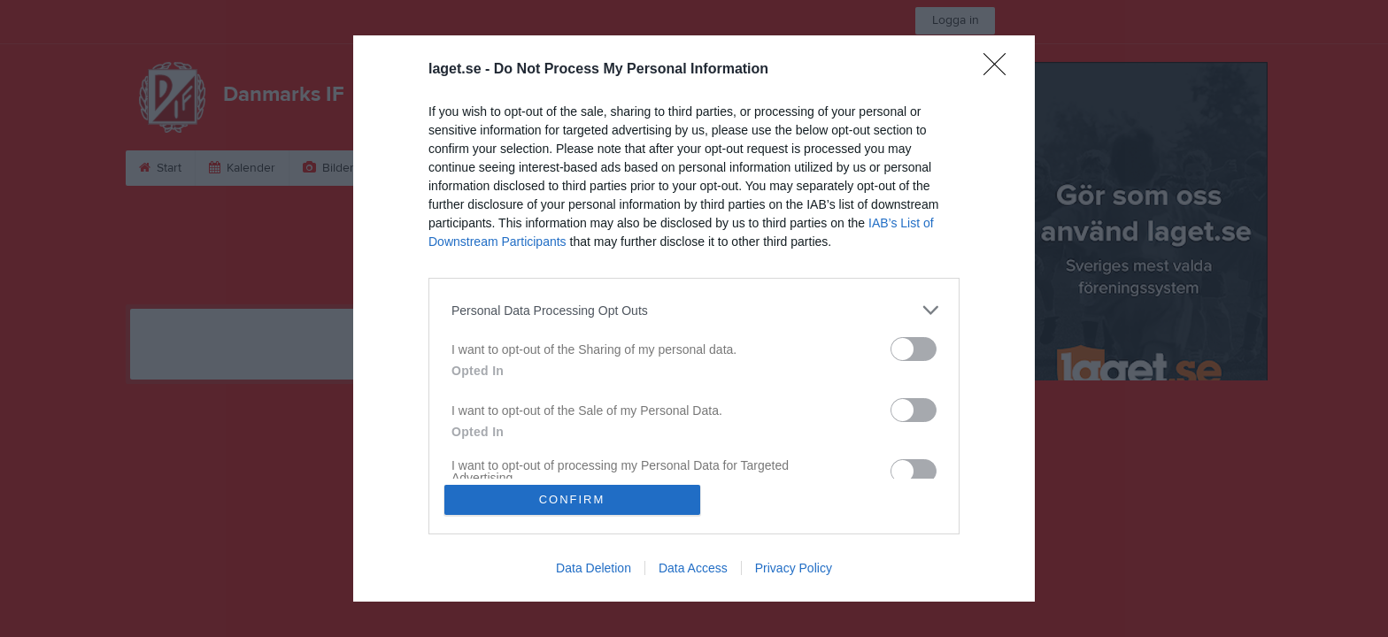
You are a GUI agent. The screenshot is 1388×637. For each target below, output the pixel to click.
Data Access (693, 568)
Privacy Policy (793, 568)
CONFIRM (572, 499)
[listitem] (694, 310)
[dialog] (694, 318)
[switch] (914, 349)
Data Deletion (593, 568)
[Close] (1000, 70)
